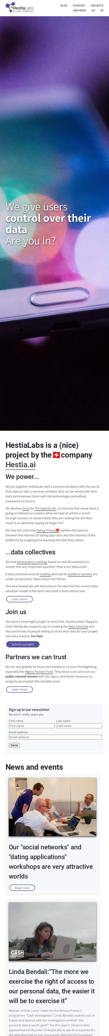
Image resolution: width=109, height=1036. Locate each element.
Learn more (19, 599)
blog (64, 5)
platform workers (80, 574)
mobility (45, 574)
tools (25, 508)
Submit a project (23, 644)
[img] (20, 11)
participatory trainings (32, 562)
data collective (78, 626)
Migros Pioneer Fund (39, 671)
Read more (22, 888)
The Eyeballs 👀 (45, 508)
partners (79, 10)
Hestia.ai (21, 464)
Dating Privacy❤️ (47, 530)
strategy (79, 5)
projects (97, 5)
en (93, 10)
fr (101, 10)
